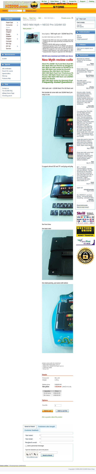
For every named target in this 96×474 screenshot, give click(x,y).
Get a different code (32, 457)
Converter (9, 25)
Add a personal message (34, 446)
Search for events (7, 71)
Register (79, 37)
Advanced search (31, 10)
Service (8, 49)
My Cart (44, 1)
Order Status (54, 1)
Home (25, 18)
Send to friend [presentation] (30, 426)
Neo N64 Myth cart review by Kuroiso (56, 69)
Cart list (79, 25)
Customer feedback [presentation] (31, 430)
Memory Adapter (8, 31)
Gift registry (80, 26)
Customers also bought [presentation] (46, 426)
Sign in (79, 35)
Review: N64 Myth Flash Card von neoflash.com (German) (64, 75)
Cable (8, 27)
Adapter (8, 39)
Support (82, 1)
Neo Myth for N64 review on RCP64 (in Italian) (59, 67)
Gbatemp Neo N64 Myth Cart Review (56, 71)
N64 (39, 18)
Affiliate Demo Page (8, 93)
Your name (28, 435)
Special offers (6, 73)
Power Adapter (8, 35)
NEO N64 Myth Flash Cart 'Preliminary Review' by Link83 (63, 73)
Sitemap (4, 76)
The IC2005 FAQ (7, 91)
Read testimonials (82, 205)
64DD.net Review (48, 78)
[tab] (29, 427)
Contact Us (72, 1)
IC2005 (4, 58)
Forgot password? (82, 39)
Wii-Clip (8, 44)
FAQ (64, 1)
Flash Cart (32, 18)
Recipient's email (31, 442)
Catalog (91, 1)
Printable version (66, 18)
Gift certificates (6, 68)
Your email (28, 439)
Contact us (5, 88)
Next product (28, 28)
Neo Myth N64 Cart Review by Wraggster (57, 66)
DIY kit (8, 46)
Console (8, 41)
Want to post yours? (83, 207)
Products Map (6, 78)
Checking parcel (7, 95)
